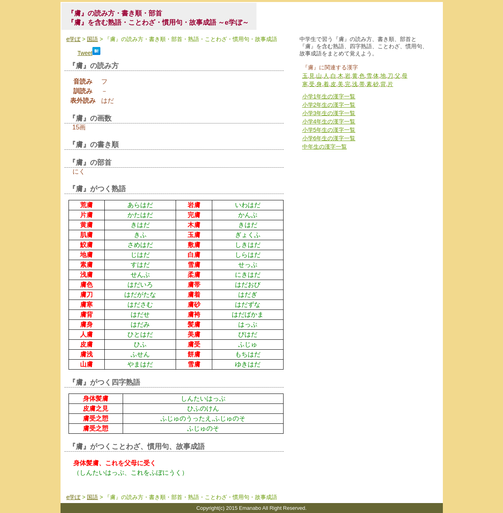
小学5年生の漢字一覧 (329, 130)
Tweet (85, 53)
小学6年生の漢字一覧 (329, 138)
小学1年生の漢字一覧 (329, 96)
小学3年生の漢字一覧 (329, 113)
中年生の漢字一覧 (324, 146)
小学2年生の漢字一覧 (329, 105)
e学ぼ (74, 39)
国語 (92, 39)
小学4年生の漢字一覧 (329, 121)
